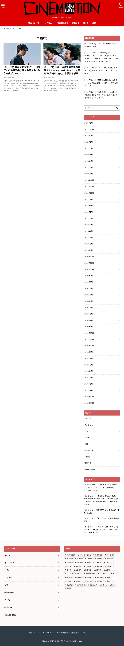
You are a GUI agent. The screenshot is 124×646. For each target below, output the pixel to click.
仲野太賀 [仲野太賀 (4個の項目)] (90, 559)
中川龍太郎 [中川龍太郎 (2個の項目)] (110, 555)
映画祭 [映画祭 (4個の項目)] (79, 574)
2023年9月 (88, 123)
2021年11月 (89, 187)
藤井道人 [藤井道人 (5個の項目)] (90, 581)
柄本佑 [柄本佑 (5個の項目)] (115, 574)
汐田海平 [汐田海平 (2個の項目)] (80, 577)
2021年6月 (88, 218)
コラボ (87, 431)
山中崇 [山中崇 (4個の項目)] (69, 570)
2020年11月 (89, 263)
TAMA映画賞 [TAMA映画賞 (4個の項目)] (71, 555)
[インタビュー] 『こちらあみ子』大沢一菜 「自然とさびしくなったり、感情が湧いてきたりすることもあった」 (101, 487)
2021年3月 (88, 237)
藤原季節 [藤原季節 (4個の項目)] (100, 581)
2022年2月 (88, 167)
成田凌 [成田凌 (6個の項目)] (107, 570)
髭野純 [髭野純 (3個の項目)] (113, 585)
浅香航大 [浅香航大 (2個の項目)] (90, 577)
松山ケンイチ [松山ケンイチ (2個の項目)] (104, 574)
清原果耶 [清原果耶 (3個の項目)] (100, 577)
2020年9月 (88, 276)
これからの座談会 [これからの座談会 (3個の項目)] (85, 555)
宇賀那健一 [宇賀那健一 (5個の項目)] (89, 566)
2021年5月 (88, 225)
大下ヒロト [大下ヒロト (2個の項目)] (109, 562)
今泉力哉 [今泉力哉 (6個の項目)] (80, 559)
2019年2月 (88, 390)
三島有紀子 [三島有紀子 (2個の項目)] (98, 555)
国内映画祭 (88, 450)
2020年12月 (89, 257)
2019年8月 (88, 358)
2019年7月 (88, 365)
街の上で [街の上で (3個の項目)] (110, 581)
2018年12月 (89, 397)
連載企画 (75, 23)
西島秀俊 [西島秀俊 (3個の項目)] (70, 585)
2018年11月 (89, 403)
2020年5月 (88, 301)
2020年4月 (88, 307)
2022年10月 (89, 129)
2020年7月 (88, 288)
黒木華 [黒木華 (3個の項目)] (69, 589)
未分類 (87, 457)
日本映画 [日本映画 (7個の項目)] (70, 574)
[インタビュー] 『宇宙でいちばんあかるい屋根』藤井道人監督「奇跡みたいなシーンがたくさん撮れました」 (101, 530)
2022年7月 (88, 142)
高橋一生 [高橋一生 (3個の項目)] (104, 585)
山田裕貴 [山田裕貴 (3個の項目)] (78, 570)
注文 (94, 23)
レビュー (87, 438)
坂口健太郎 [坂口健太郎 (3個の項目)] (90, 562)
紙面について (33, 23)
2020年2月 (88, 320)
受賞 (86, 444)
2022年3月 (88, 161)
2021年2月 (88, 244)
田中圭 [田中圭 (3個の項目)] (109, 577)
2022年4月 (88, 155)
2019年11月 (89, 339)
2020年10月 (89, 269)
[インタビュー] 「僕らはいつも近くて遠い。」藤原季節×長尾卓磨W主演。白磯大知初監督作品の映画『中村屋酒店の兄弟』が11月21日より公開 (102, 500)
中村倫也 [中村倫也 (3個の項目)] (70, 559)
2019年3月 (88, 384)
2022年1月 (88, 174)
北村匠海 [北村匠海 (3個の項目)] (70, 562)
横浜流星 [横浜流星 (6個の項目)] (70, 577)
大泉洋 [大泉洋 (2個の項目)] (69, 566)
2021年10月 (89, 193)
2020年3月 (88, 314)
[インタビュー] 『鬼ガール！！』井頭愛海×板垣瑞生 (102, 519)
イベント (87, 418)
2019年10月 (89, 346)
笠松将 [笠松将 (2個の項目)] (69, 581)
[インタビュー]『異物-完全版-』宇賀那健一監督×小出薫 (101, 511)
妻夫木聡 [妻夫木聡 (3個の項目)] (78, 566)
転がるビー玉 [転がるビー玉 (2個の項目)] (81, 585)
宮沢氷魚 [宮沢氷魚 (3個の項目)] (100, 566)
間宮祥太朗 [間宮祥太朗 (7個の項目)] (93, 585)
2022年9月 (88, 136)
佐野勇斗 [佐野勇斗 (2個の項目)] (100, 559)
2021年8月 (88, 206)
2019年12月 (89, 333)
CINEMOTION (60, 641)
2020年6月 (88, 295)
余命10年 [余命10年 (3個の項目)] (110, 559)
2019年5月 (88, 378)
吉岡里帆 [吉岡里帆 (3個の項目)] (80, 562)
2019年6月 (88, 371)
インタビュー (48, 23)
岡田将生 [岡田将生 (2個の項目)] (88, 570)
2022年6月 (88, 148)
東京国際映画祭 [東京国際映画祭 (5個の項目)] (90, 574)
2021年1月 (88, 250)
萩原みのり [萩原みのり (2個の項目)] (79, 581)
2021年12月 (89, 180)
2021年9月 (88, 199)
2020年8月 (88, 282)
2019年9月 (88, 352)
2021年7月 (88, 212)
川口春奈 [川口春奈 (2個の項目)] (98, 570)
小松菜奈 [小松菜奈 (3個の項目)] (110, 566)
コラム (86, 23)
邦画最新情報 (62, 23)
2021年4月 (88, 231)
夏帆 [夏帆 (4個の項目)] (99, 562)
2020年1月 (88, 327)
